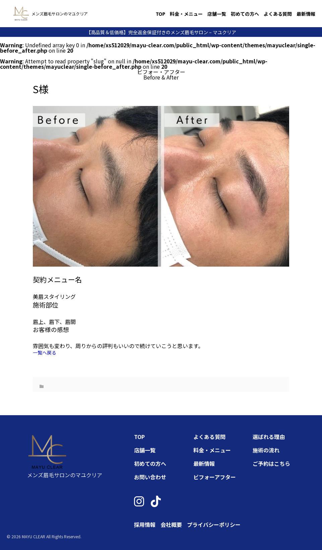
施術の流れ (266, 450)
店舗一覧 (216, 14)
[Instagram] (139, 501)
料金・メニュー (186, 14)
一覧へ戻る (44, 352)
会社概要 (171, 524)
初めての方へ (245, 14)
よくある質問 (278, 14)
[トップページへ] (21, 13)
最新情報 (306, 14)
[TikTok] (156, 501)
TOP (160, 14)
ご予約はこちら (271, 463)
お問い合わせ (150, 477)
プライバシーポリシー (214, 524)
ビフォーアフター (214, 477)
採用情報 (144, 524)
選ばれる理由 (269, 436)
